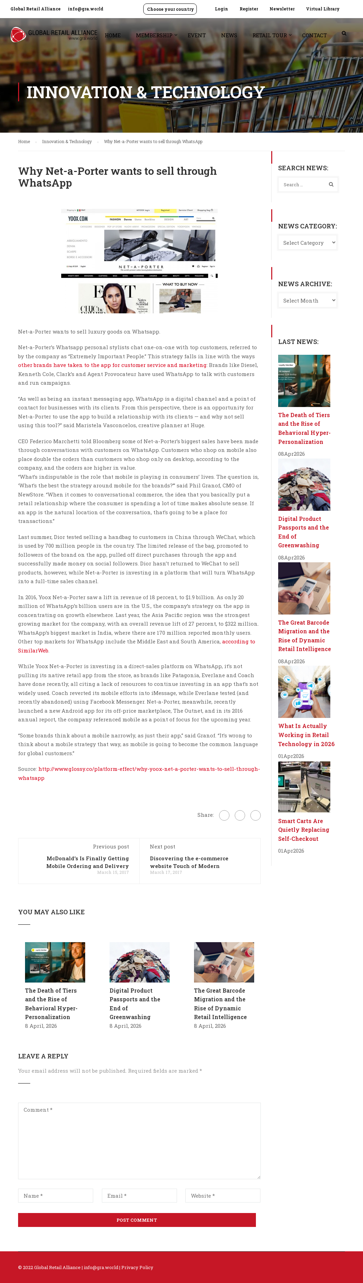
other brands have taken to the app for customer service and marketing (112, 364)
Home (113, 35)
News (229, 35)
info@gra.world (85, 8)
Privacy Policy (137, 1267)
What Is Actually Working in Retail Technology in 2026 (306, 734)
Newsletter (282, 8)
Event (197, 35)
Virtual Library (323, 8)
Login (221, 8)
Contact (314, 35)
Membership (154, 35)
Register (249, 8)
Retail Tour (269, 35)
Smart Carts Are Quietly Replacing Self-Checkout (303, 829)
